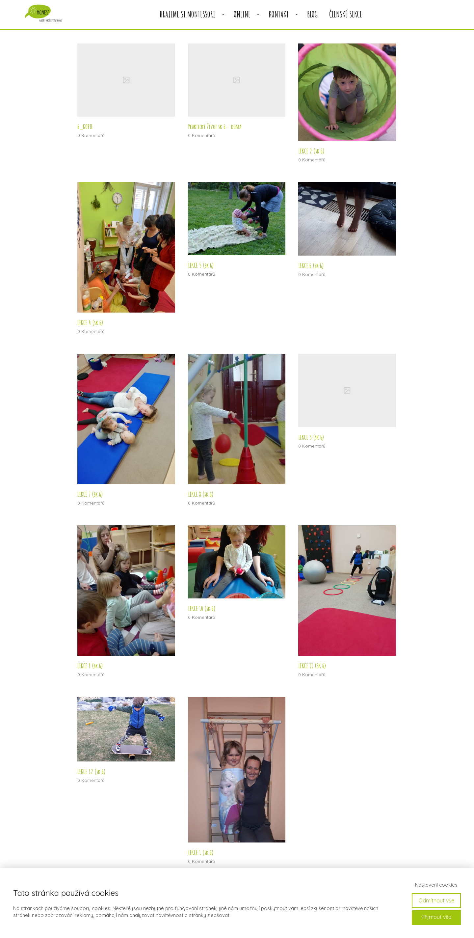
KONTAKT (279, 14)
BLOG (312, 14)
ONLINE (242, 14)
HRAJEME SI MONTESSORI (187, 14)
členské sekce (345, 14)
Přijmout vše (436, 917)
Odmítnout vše (436, 900)
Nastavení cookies (436, 885)
